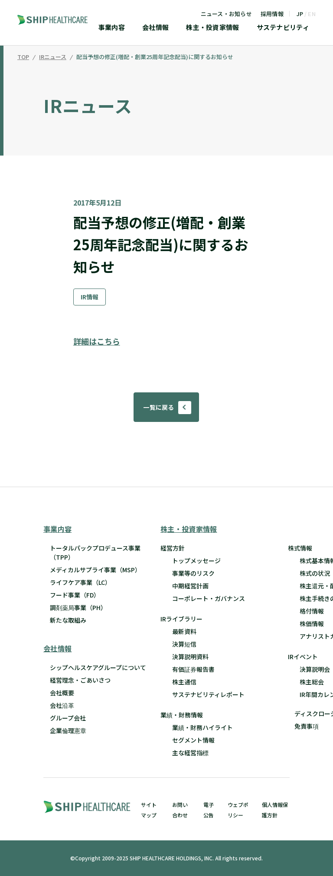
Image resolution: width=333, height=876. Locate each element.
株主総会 (312, 681)
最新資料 (184, 631)
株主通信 (184, 681)
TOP (23, 57)
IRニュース (52, 57)
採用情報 (272, 14)
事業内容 (111, 28)
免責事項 (306, 726)
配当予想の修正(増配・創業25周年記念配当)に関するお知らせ (154, 57)
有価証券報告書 (193, 669)
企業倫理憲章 (68, 730)
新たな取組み (68, 620)
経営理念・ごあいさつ (80, 680)
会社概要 (62, 692)
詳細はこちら (96, 341)
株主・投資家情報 (212, 28)
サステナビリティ (283, 28)
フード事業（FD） (75, 595)
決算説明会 (315, 669)
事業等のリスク (193, 573)
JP (300, 14)
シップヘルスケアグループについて (98, 667)
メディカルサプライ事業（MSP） (95, 569)
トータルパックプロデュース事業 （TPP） (95, 552)
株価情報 (312, 623)
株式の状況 (315, 573)
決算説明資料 (190, 656)
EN (312, 14)
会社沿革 (62, 705)
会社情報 (155, 28)
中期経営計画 (190, 585)
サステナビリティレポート (208, 694)
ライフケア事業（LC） (80, 582)
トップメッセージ (196, 560)
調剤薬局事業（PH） (78, 607)
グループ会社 (68, 717)
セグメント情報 (193, 740)
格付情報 (312, 611)
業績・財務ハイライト (202, 727)
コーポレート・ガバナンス (208, 598)
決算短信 (184, 644)
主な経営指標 (190, 752)
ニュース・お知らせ (226, 14)
